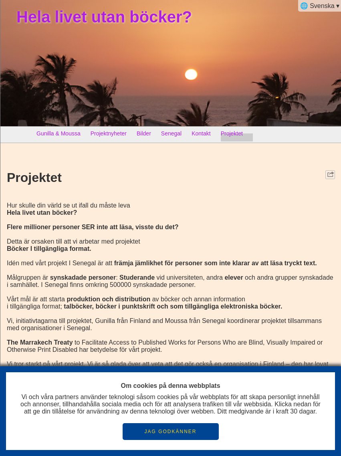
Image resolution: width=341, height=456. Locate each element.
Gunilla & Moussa (58, 135)
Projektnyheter (109, 135)
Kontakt (201, 135)
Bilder (144, 135)
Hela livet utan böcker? (104, 17)
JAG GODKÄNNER (170, 431)
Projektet (232, 135)
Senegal (171, 135)
